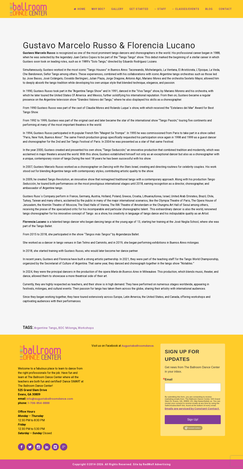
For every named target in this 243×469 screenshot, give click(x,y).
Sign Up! (192, 419)
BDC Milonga (67, 328)
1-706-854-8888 (39, 403)
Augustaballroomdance (138, 346)
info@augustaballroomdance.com (49, 399)
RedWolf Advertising (157, 464)
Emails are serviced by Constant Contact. (192, 408)
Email (168, 379)
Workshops (86, 328)
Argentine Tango (45, 328)
